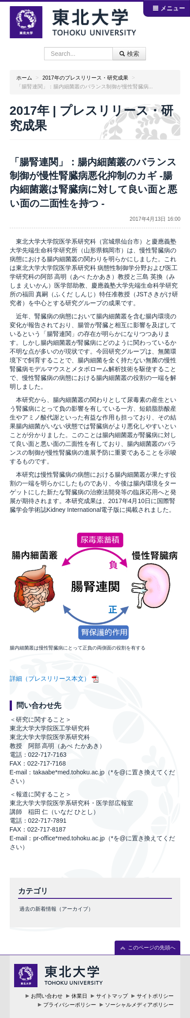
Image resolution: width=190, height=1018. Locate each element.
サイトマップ (112, 996)
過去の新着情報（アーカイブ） (56, 909)
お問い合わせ (47, 996)
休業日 (79, 996)
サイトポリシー (155, 996)
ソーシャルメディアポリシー (139, 1005)
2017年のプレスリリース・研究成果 (85, 78)
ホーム (24, 78)
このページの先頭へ (147, 948)
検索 (129, 53)
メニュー (169, 7)
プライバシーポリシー (69, 1005)
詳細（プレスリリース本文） (50, 678)
